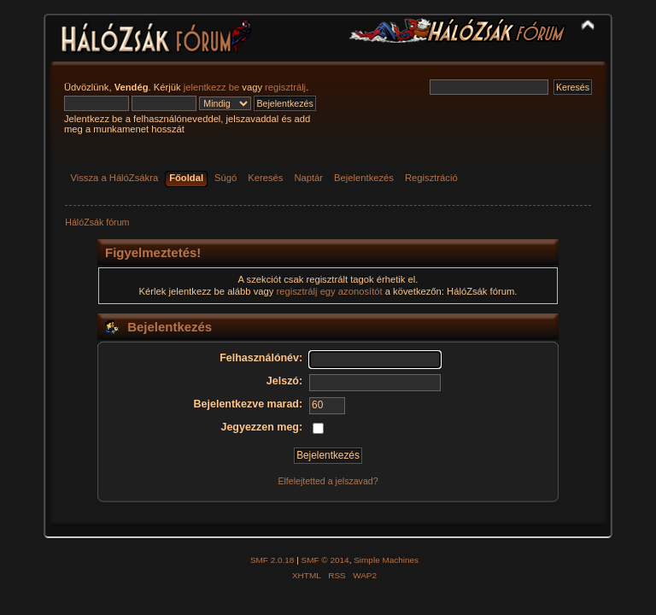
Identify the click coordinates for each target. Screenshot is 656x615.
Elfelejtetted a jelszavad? (328, 481)
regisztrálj (285, 87)
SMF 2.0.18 (272, 560)
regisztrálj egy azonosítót (330, 291)
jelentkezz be (211, 87)
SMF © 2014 (325, 560)
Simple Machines (386, 560)
